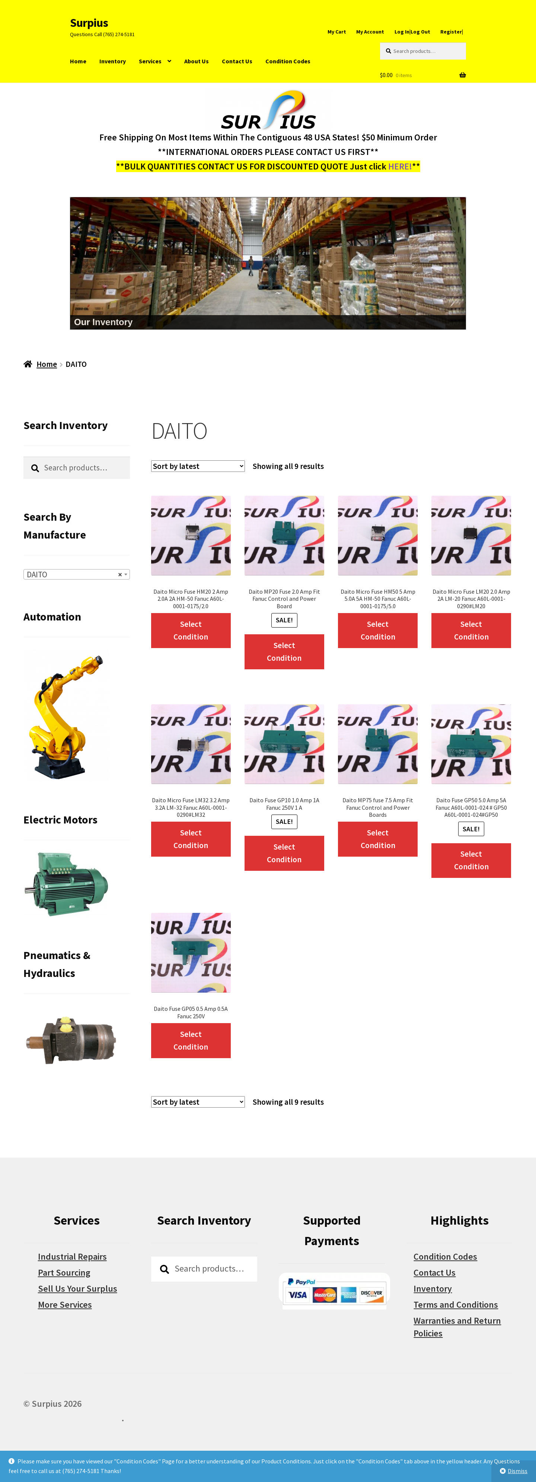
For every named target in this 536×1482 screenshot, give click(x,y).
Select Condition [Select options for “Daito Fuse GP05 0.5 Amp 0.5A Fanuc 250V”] (190, 1040)
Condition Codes (287, 61)
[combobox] (76, 574)
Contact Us (237, 61)
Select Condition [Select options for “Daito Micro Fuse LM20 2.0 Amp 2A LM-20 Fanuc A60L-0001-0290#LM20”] (471, 630)
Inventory (112, 61)
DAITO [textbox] (74, 574)
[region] (268, 263)
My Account (370, 31)
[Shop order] (198, 466)
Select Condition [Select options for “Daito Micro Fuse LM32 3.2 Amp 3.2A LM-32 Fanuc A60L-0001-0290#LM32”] (190, 839)
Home (78, 61)
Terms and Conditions (456, 1304)
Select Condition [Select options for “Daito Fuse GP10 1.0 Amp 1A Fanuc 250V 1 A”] (284, 853)
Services (150, 61)
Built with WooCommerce (72, 1418)
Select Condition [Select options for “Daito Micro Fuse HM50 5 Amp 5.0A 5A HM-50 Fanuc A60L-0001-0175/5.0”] (378, 630)
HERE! (400, 166)
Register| (451, 31)
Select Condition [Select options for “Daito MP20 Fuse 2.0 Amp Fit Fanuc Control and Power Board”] (284, 651)
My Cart (337, 31)
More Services (65, 1304)
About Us (196, 61)
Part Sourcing (64, 1272)
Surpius (89, 22)
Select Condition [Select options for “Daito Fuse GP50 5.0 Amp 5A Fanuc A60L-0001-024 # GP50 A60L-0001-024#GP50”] (471, 860)
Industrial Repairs (72, 1256)
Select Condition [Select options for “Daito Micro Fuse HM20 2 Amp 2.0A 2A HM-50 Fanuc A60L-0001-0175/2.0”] (190, 630)
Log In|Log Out (412, 31)
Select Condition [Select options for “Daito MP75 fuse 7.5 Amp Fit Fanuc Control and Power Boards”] (378, 839)
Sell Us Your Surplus (77, 1288)
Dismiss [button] (517, 1471)
